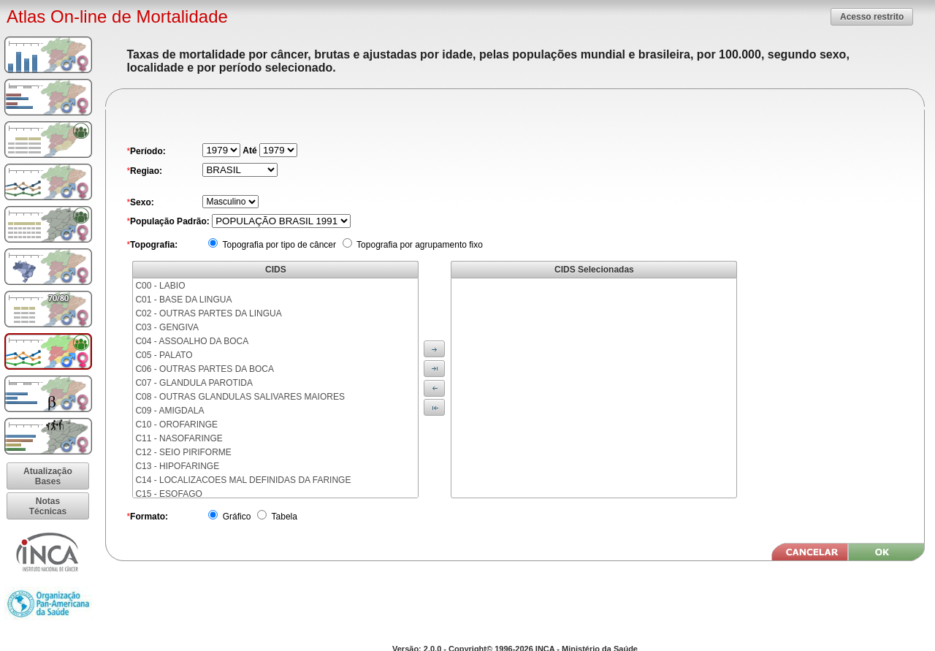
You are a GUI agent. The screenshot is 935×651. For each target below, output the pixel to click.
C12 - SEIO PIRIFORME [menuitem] (183, 452)
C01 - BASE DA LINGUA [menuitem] (183, 299)
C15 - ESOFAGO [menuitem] (168, 494)
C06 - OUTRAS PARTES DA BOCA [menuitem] (204, 369)
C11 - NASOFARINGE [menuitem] (178, 438)
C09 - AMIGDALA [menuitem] (169, 411)
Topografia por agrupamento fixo (418, 245)
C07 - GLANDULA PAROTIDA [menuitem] (194, 383)
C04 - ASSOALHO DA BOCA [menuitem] (191, 341)
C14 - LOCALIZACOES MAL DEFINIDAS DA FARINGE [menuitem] (243, 480)
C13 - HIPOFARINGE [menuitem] (177, 466)
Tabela (283, 516)
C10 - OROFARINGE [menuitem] (176, 424)
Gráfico (235, 516)
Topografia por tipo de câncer (278, 245)
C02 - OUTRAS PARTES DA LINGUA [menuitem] (208, 313)
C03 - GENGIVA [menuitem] (166, 327)
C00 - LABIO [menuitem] (160, 286)
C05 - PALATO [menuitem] (163, 355)
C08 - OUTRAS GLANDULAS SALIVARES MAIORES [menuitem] (240, 397)
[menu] (275, 388)
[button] (872, 16)
